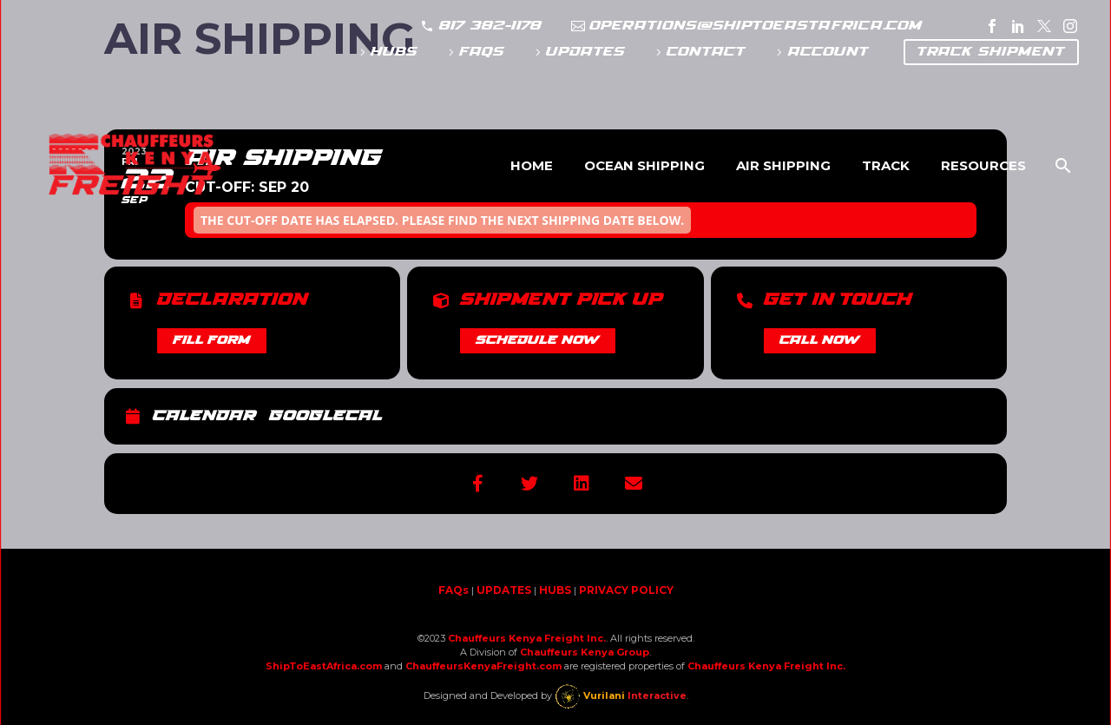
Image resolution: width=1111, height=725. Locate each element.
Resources (983, 165)
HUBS (394, 52)
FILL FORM (212, 340)
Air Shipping (783, 165)
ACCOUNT (828, 52)
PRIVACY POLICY (626, 589)
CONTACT (706, 52)
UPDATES (585, 52)
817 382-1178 (490, 25)
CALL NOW (819, 340)
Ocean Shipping (644, 165)
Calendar (204, 416)
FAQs (481, 52)
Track (886, 165)
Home (531, 165)
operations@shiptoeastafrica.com (756, 25)
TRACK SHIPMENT (991, 52)
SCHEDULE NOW (538, 340)
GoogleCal (325, 416)
